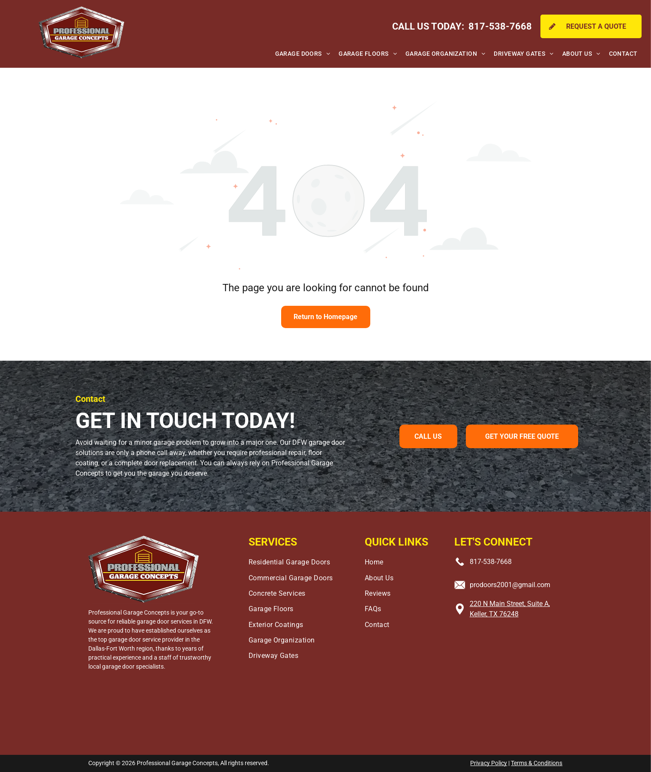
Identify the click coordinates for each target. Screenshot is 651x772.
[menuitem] (302, 54)
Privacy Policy (488, 763)
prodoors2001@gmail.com (510, 585)
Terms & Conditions (536, 763)
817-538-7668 (491, 562)
